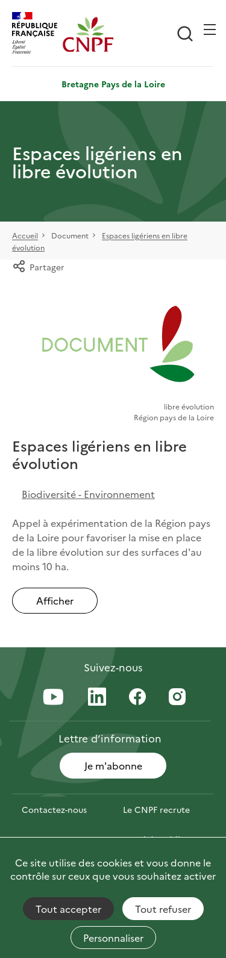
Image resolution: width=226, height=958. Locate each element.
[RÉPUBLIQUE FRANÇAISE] (37, 34)
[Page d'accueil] (88, 34)
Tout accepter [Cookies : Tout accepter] (68, 908)
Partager (38, 267)
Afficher (55, 600)
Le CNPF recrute (156, 809)
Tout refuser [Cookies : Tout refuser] (163, 908)
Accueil (25, 236)
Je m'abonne (113, 765)
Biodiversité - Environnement (88, 493)
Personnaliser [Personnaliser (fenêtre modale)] (113, 937)
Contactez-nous (54, 809)
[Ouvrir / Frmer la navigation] (210, 29)
